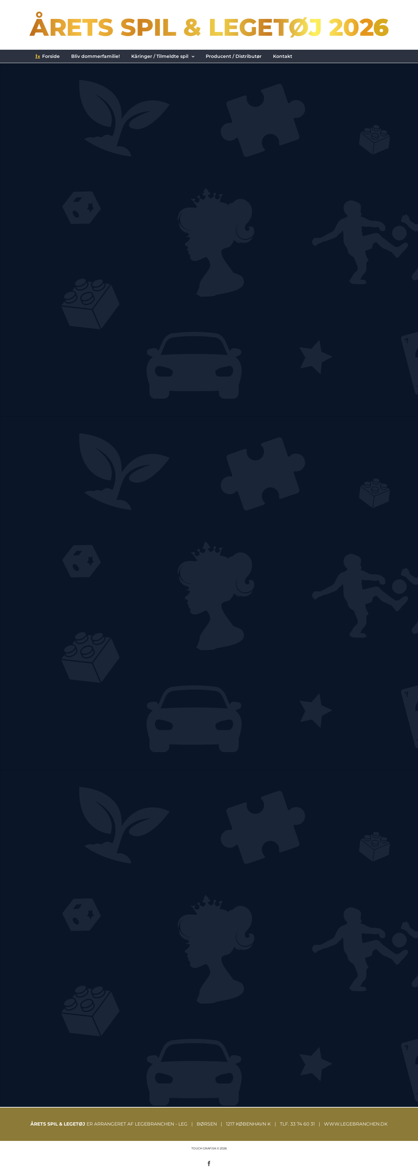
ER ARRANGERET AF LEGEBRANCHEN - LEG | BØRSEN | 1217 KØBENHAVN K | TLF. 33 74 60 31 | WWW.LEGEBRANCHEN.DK (209, 1124)
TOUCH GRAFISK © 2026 (209, 1148)
